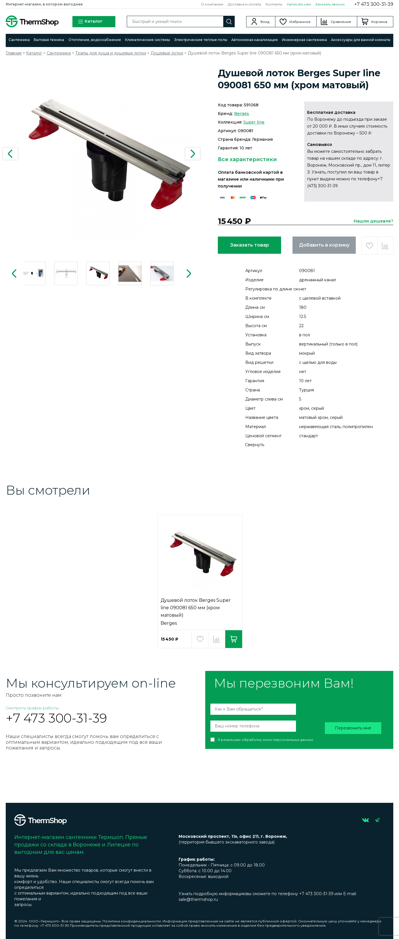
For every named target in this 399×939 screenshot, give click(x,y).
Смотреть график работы (32, 707)
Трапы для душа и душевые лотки (110, 53)
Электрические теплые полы (200, 40)
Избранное (300, 21)
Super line (253, 122)
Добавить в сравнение (385, 245)
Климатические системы (147, 40)
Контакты (274, 4)
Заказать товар (249, 245)
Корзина (379, 21)
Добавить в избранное (369, 245)
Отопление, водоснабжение (94, 40)
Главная (13, 53)
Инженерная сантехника (304, 40)
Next (192, 154)
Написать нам (299, 4)
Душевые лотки (167, 53)
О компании (212, 4)
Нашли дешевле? (373, 221)
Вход (264, 21)
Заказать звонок (330, 4)
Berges (241, 113)
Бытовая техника (49, 40)
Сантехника (19, 40)
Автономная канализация (254, 40)
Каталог (90, 22)
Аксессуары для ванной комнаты (360, 40)
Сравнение (341, 21)
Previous (10, 154)
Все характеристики (247, 159)
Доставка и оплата (244, 4)
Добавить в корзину (324, 245)
